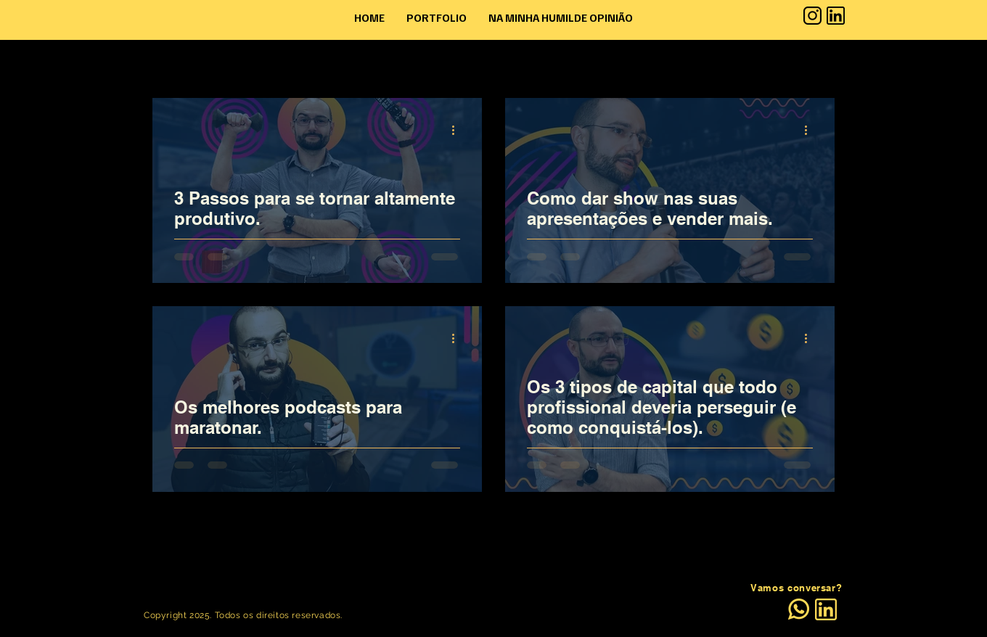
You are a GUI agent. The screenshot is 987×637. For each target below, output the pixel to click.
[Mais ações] (458, 130)
